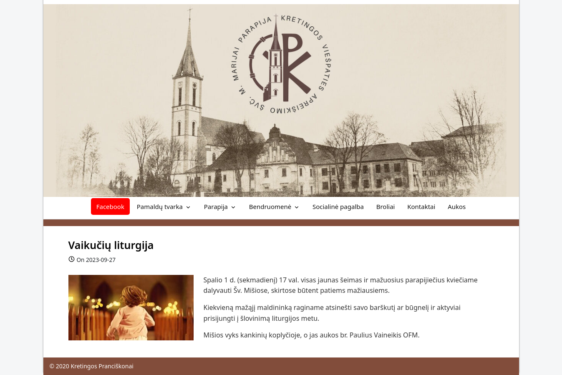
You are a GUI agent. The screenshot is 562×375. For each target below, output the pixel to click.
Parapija (216, 206)
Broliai (385, 206)
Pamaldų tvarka (160, 206)
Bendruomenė (270, 206)
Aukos (457, 206)
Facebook (110, 206)
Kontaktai (421, 206)
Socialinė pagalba (338, 206)
